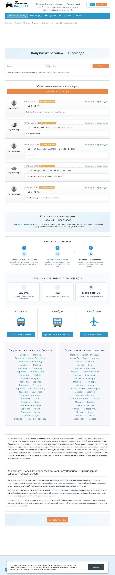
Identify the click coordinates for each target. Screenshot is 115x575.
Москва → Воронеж (84, 368)
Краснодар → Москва (84, 418)
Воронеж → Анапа (30, 408)
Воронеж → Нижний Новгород (30, 418)
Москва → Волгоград (85, 378)
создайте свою (41, 72)
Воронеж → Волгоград (30, 391)
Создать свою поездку (57, 91)
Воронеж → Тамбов (30, 375)
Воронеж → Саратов (30, 381)
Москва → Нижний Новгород (85, 388)
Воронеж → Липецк (30, 395)
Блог (79, 15)
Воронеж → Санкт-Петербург (30, 358)
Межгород (36, 15)
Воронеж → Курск (30, 378)
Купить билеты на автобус (57, 334)
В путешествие (53, 15)
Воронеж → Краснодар (96, 101)
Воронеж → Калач (30, 412)
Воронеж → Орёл (30, 402)
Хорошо (96, 567)
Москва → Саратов (85, 391)
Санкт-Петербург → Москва (84, 358)
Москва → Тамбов (85, 402)
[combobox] (26, 66)
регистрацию (24, 224)
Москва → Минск (85, 361)
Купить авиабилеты (94, 334)
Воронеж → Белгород (30, 361)
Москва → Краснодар (84, 375)
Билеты (68, 15)
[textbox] (26, 66)
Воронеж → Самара (30, 405)
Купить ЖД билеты (21, 334)
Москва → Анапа (85, 385)
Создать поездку (17, 15)
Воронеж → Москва (30, 354)
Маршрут (18, 23)
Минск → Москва (85, 405)
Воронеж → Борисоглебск (30, 371)
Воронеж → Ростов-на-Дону (30, 388)
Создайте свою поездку (57, 259)
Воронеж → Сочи (30, 398)
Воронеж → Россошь (30, 385)
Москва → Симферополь (85, 408)
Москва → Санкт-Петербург (84, 354)
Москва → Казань (84, 395)
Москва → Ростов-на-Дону (85, 371)
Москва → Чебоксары (84, 381)
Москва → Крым (85, 412)
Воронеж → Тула (30, 415)
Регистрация (101, 5)
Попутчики (9, 23)
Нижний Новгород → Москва (85, 398)
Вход (92, 5)
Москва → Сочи (84, 365)
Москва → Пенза (85, 415)
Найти (101, 66)
